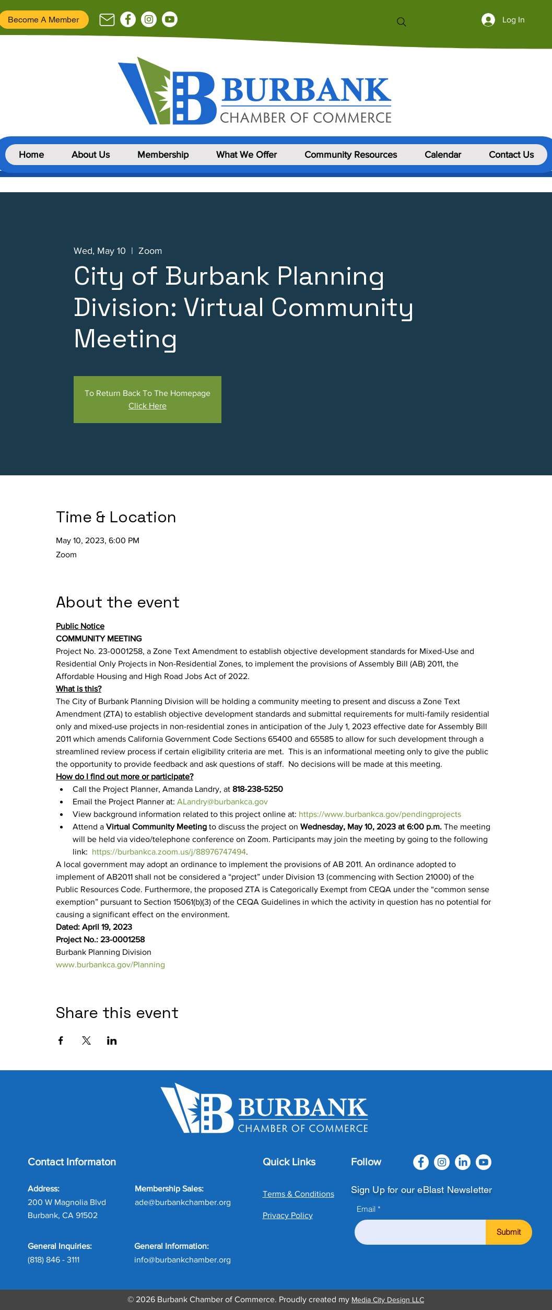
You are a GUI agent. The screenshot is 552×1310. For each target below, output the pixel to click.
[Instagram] (149, 19)
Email (366, 1209)
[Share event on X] (86, 1040)
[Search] (402, 22)
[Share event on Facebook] (61, 1040)
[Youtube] (170, 19)
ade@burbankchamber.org (183, 1202)
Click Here (147, 405)
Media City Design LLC (387, 1299)
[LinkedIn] (463, 1162)
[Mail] (107, 20)
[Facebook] (128, 19)
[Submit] (509, 1232)
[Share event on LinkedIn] (112, 1040)
